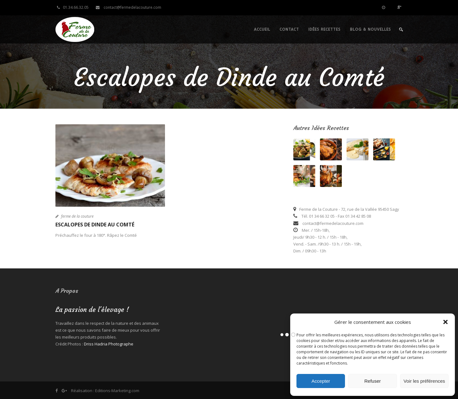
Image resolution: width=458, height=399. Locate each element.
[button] (445, 322)
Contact (289, 29)
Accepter (320, 381)
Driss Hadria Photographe (108, 344)
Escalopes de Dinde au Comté (94, 224)
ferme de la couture (77, 216)
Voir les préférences (424, 381)
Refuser (372, 381)
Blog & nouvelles (370, 29)
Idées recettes (324, 29)
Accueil (262, 29)
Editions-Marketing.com (117, 390)
